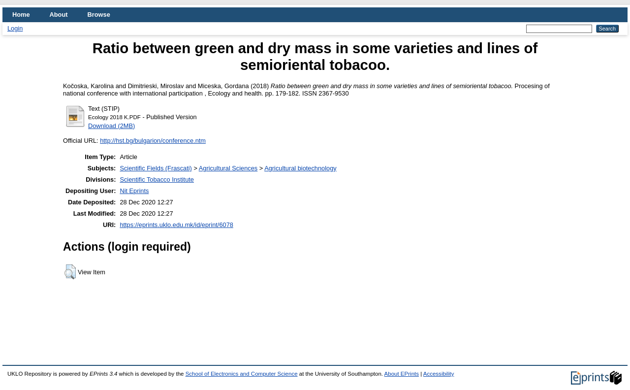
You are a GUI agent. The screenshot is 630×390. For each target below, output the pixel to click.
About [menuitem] (59, 14)
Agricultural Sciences (228, 168)
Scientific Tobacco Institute (157, 179)
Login (15, 28)
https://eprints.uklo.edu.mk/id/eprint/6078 (176, 224)
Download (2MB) (111, 126)
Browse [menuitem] (99, 14)
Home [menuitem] (21, 14)
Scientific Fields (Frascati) (155, 168)
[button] (70, 271)
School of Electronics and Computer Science (242, 374)
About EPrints (401, 374)
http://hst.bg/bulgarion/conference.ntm (153, 140)
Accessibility (438, 374)
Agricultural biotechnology (300, 168)
